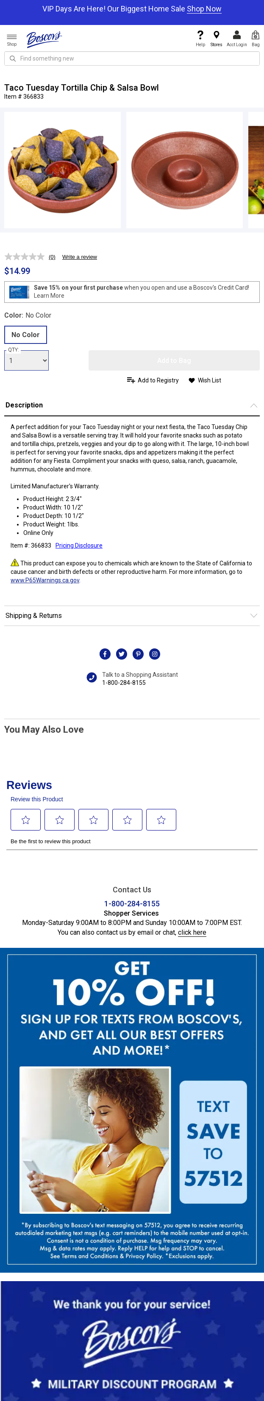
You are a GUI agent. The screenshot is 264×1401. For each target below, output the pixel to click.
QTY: (13, 350)
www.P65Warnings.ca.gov (45, 580)
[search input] (132, 58)
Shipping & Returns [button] (34, 616)
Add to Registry (158, 380)
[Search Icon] (12, 58)
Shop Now (204, 8)
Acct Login (237, 38)
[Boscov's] (44, 39)
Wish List (209, 380)
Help (200, 38)
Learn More (49, 295)
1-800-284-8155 (124, 682)
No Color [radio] (25, 335)
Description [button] (24, 405)
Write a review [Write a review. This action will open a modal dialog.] (79, 257)
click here (192, 932)
